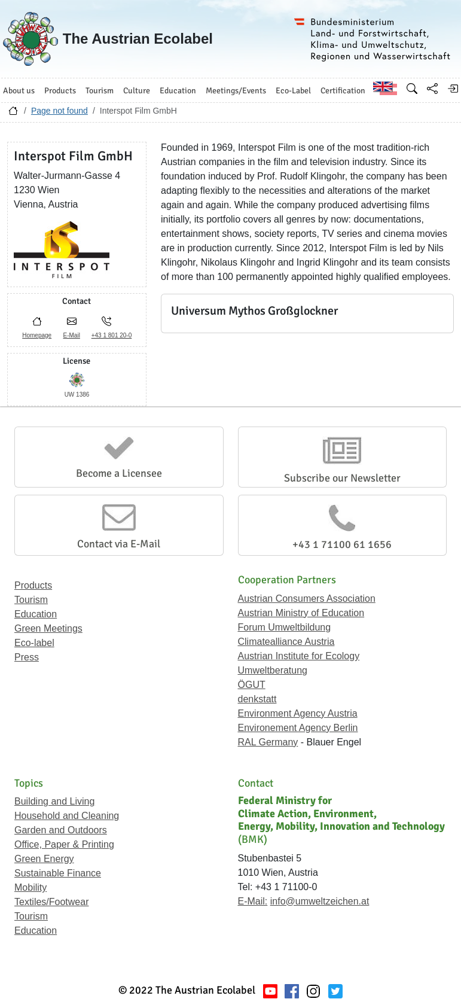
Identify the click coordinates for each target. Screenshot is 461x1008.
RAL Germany (268, 742)
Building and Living (54, 801)
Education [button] (178, 91)
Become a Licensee (119, 473)
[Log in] (452, 88)
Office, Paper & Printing (64, 844)
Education (35, 614)
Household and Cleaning (66, 816)
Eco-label (34, 643)
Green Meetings (48, 628)
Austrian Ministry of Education (301, 613)
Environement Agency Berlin (298, 728)
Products (33, 585)
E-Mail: (253, 901)
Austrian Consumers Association (306, 598)
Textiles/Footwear (51, 902)
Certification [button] (342, 91)
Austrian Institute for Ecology (299, 656)
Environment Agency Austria (298, 713)
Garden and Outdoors (60, 830)
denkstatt (257, 699)
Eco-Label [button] (293, 91)
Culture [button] (136, 91)
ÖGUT (251, 685)
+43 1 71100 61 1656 (342, 544)
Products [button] (60, 91)
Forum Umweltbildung (284, 627)
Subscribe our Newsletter (342, 478)
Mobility (30, 887)
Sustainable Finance (57, 873)
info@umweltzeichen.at (320, 901)
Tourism (31, 600)
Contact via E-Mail (118, 543)
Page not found (59, 110)
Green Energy (44, 859)
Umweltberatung (273, 670)
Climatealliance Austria (286, 642)
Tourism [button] (100, 91)
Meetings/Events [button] (236, 91)
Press (26, 657)
